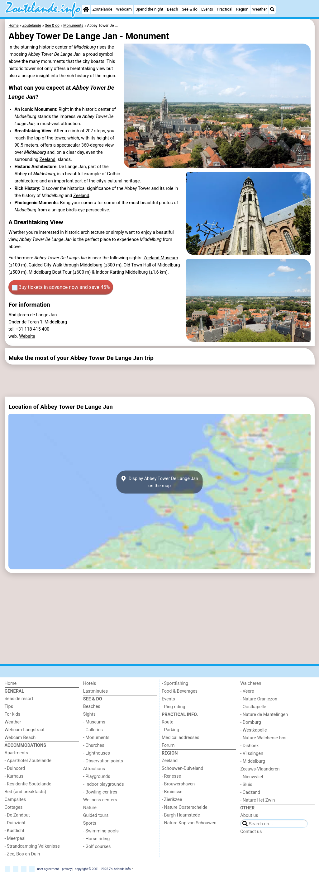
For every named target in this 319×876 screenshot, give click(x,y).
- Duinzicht (15, 823)
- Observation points (103, 761)
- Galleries (93, 729)
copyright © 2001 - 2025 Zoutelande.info (103, 869)
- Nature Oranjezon (258, 699)
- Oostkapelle (253, 706)
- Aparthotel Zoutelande (28, 760)
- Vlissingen (251, 753)
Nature (90, 807)
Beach (172, 9)
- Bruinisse (172, 791)
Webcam (124, 9)
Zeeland (47, 159)
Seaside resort (19, 698)
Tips (9, 706)
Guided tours (96, 815)
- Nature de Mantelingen (264, 714)
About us (249, 815)
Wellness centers (100, 800)
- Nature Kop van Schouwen (189, 823)
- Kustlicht (15, 830)
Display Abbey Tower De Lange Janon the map (159, 482)
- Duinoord (15, 768)
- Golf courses (97, 846)
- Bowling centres (100, 792)
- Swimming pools (101, 831)
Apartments (16, 753)
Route (167, 722)
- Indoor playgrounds (103, 784)
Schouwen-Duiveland (182, 768)
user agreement (48, 869)
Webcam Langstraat (25, 729)
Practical (224, 9)
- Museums (94, 722)
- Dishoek (249, 745)
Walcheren (250, 683)
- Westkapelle (253, 730)
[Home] (86, 9)
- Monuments (96, 737)
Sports (89, 823)
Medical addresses (180, 737)
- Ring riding (173, 706)
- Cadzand (250, 792)
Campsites (15, 799)
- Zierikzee (172, 799)
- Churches (93, 745)
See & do (190, 9)
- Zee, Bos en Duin (22, 854)
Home (11, 683)
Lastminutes (95, 691)
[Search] (272, 9)
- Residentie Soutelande (28, 784)
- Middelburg (252, 761)
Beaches (91, 706)
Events (207, 9)
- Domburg (250, 722)
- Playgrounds (96, 776)
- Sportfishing (175, 683)
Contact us (251, 831)
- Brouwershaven (178, 784)
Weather (259, 9)
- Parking (170, 729)
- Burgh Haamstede (181, 815)
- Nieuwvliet (251, 776)
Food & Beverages (180, 691)
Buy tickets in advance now (61, 287)
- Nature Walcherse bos (263, 738)
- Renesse (171, 776)
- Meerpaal (15, 838)
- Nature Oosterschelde (184, 807)
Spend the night (149, 9)
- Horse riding (96, 838)
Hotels (89, 683)
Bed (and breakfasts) (25, 791)
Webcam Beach (20, 737)
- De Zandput (17, 815)
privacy (67, 869)
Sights (89, 714)
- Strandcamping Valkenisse (32, 846)
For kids (13, 714)
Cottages (14, 807)
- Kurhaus (14, 776)
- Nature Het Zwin (257, 800)
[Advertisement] (157, 381)
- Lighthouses (96, 753)
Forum (168, 745)
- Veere (247, 691)
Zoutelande (102, 9)
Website (27, 336)
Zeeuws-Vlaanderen (259, 769)
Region (242, 9)
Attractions (94, 768)
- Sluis (246, 784)
